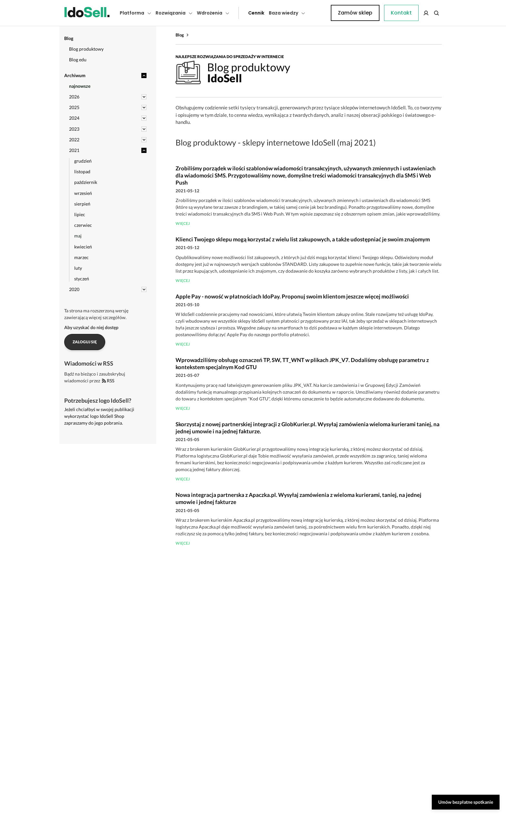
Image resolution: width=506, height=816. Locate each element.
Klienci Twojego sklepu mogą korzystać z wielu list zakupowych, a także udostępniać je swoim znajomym (303, 239)
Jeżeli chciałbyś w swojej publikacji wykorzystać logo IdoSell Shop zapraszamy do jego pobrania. (99, 416)
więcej (183, 223)
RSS (108, 380)
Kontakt (319, 13)
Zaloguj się (85, 341)
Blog (180, 34)
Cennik (242, 13)
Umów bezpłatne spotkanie (465, 802)
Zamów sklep (415, 12)
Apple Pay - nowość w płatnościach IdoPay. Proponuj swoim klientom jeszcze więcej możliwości (292, 296)
